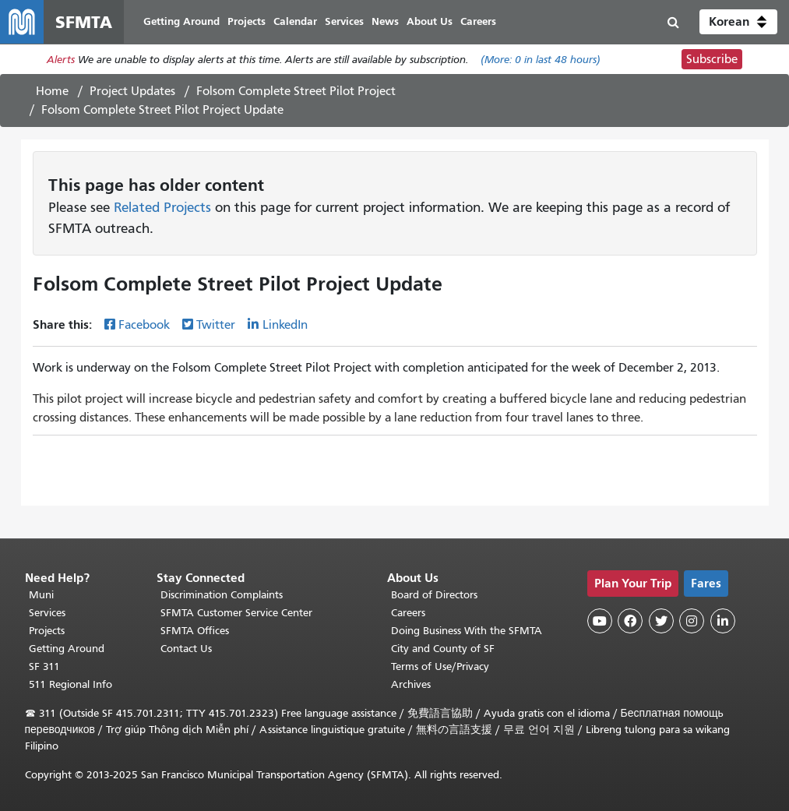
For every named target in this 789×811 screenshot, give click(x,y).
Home (52, 91)
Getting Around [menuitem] (181, 21)
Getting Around (66, 648)
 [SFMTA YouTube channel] (600, 621)
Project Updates (132, 91)
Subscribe (712, 59)
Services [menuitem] (344, 21)
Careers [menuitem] (478, 21)
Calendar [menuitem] (295, 21)
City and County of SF (443, 648)
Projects (47, 630)
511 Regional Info (70, 684)
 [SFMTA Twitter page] (661, 621)
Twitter (215, 325)
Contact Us (186, 648)
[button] (738, 21)
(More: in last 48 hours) (541, 59)
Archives (411, 684)
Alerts (61, 59)
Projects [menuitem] (246, 21)
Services (47, 612)
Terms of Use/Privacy (440, 666)
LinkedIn (285, 325)
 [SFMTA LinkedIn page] (722, 621)
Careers (408, 612)
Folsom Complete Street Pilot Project (296, 91)
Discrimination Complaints (221, 594)
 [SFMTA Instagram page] (691, 621)
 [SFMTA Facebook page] (630, 621)
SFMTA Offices (194, 630)
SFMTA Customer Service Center (236, 612)
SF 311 (44, 666)
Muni (41, 594)
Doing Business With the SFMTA (466, 630)
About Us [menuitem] (430, 21)
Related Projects (162, 207)
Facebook (144, 325)
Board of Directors (434, 594)
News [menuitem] (385, 21)
